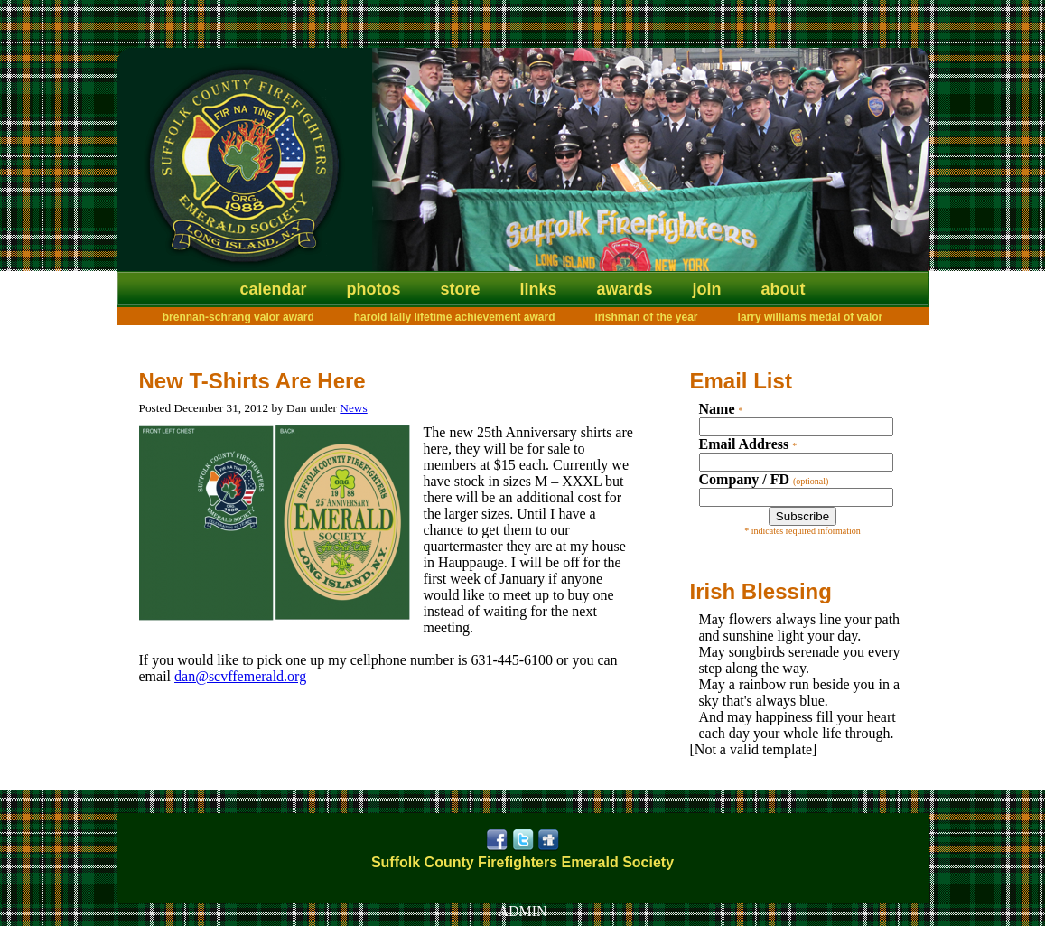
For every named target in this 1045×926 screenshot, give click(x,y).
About (783, 289)
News (353, 408)
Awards (625, 289)
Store (460, 289)
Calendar (272, 289)
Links (537, 289)
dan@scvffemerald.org (240, 676)
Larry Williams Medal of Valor (810, 317)
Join (707, 289)
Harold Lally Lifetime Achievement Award (454, 317)
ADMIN (522, 911)
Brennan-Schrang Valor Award (238, 317)
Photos (373, 289)
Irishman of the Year (646, 317)
